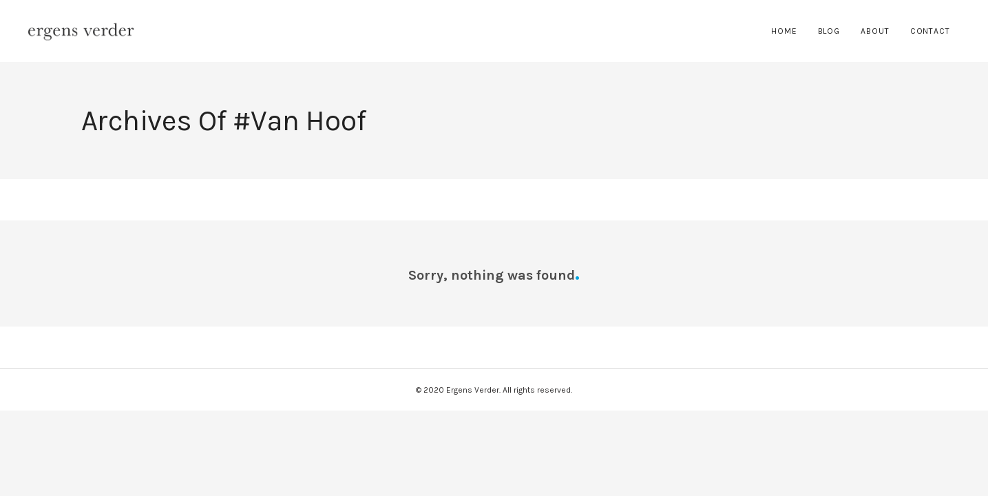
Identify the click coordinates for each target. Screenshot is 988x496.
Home (784, 31)
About (875, 31)
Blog (829, 31)
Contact (930, 31)
